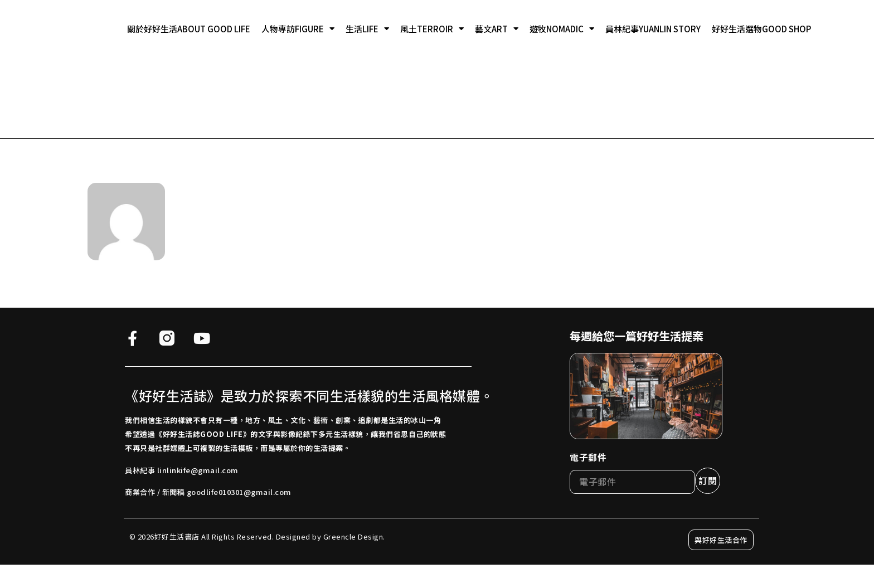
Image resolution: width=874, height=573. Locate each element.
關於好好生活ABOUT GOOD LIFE (188, 29)
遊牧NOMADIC (562, 29)
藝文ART (496, 29)
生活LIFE (367, 29)
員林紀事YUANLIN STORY (653, 29)
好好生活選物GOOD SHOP (761, 29)
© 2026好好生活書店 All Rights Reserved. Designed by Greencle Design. (257, 536)
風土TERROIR (432, 29)
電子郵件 (588, 457)
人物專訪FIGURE (297, 29)
